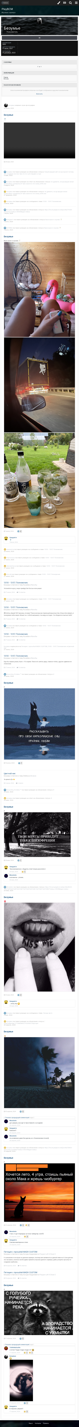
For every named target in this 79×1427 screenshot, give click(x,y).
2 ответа (19, 783)
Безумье (11, 105)
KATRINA (9, 228)
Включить (39, 94)
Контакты (38, 1423)
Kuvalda (9, 626)
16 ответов (22, 1265)
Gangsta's (10, 219)
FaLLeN (9, 574)
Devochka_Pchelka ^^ (14, 674)
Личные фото (47, 1013)
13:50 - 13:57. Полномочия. (52, 201)
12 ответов (21, 592)
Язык (31, 1423)
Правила (46, 1423)
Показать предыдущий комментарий (19, 1117)
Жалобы (34, 585)
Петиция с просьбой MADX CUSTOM (34, 646)
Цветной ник (9, 773)
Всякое (33, 776)
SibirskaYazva (11, 566)
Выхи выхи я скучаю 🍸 (53, 219)
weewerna (10, 549)
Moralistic (13, 875)
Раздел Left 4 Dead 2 (48, 1254)
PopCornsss (11, 558)
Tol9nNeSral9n (14, 1347)
